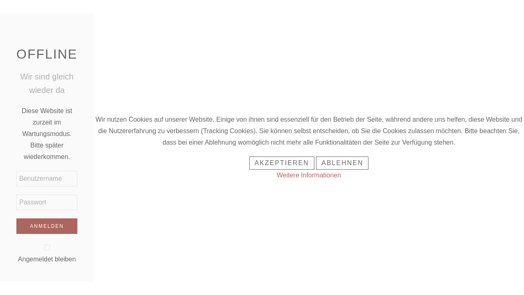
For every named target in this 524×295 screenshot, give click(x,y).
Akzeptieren (282, 162)
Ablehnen (342, 162)
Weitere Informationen (309, 175)
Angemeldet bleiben (47, 259)
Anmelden (47, 226)
